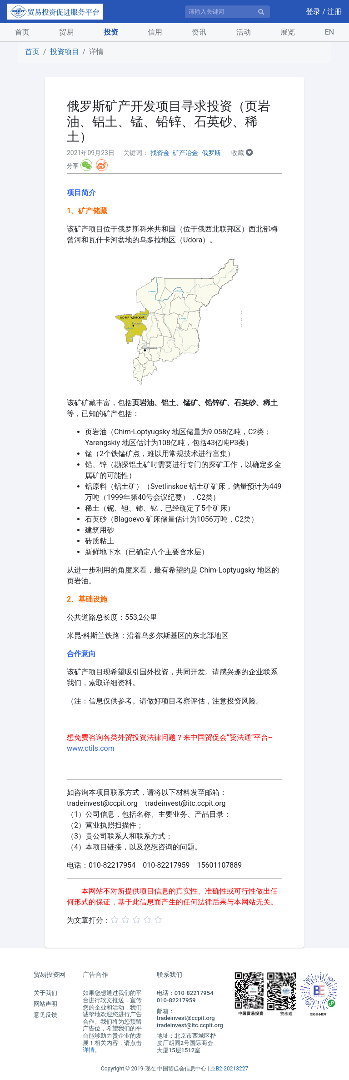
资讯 (199, 32)
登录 (314, 11)
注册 (334, 11)
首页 (24, 31)
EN (329, 32)
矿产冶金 (185, 152)
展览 (287, 32)
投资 (111, 32)
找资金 (160, 152)
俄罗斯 (211, 152)
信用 (155, 32)
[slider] (137, 919)
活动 (243, 32)
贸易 (66, 32)
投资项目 (64, 51)
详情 (89, 1049)
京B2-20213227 (229, 1068)
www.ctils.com (91, 748)
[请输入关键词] (227, 11)
